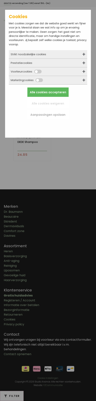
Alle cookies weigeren (48, 103)
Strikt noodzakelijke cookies (28, 54)
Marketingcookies (27, 80)
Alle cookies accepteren (48, 92)
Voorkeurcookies (26, 71)
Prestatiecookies (21, 63)
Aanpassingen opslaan (47, 115)
